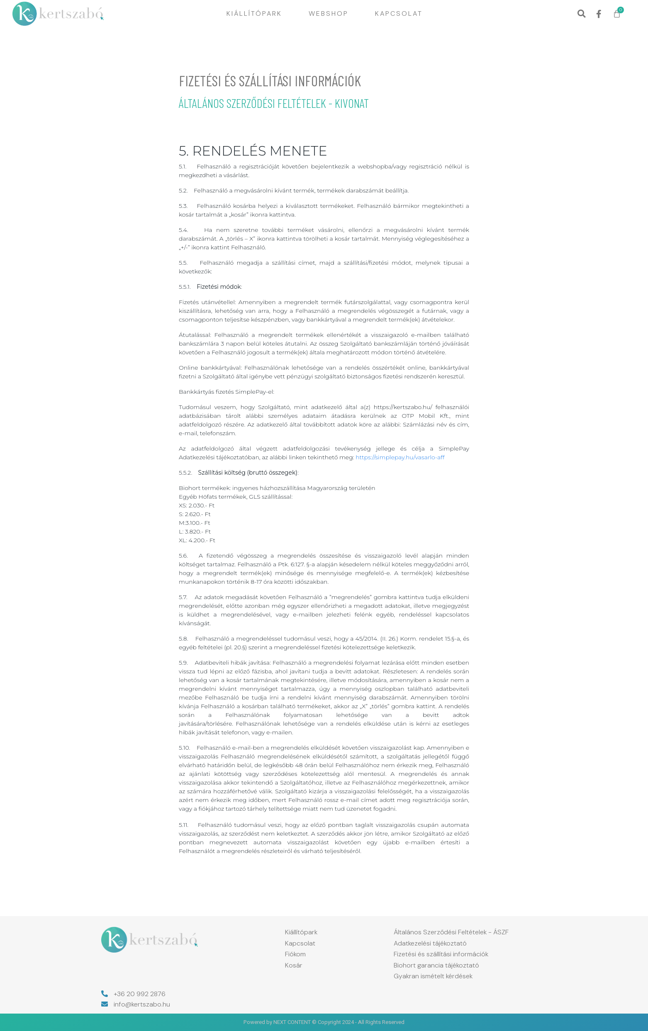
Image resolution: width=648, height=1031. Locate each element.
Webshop (328, 13)
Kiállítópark (254, 13)
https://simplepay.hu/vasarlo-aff (400, 457)
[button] (581, 14)
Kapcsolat (399, 13)
